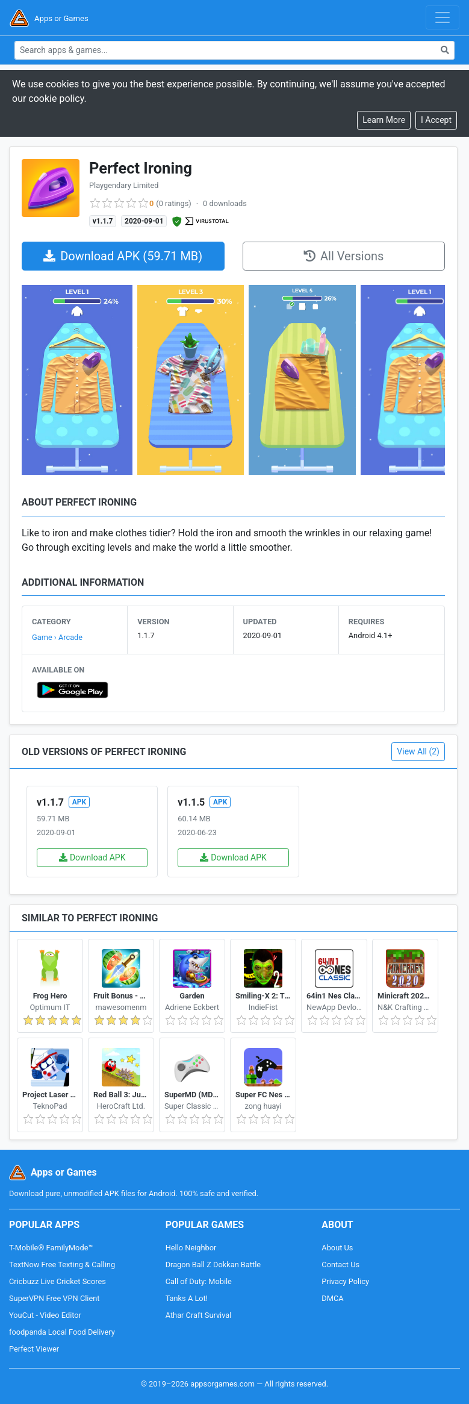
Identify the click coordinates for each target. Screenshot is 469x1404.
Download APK (92, 857)
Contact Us (340, 1264)
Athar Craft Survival (199, 1315)
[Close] (436, 120)
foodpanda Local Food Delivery (62, 1332)
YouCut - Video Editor (45, 1315)
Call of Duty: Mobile (199, 1281)
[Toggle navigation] (442, 17)
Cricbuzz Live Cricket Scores (57, 1281)
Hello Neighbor (191, 1247)
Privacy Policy (345, 1281)
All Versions (343, 256)
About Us (337, 1247)
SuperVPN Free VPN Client (54, 1298)
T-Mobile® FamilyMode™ (51, 1247)
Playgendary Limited (123, 185)
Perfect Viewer (34, 1348)
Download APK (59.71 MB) (122, 256)
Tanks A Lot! (187, 1298)
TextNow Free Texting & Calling (62, 1264)
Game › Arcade (57, 637)
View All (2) (418, 751)
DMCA (332, 1298)
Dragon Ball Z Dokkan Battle (213, 1264)
